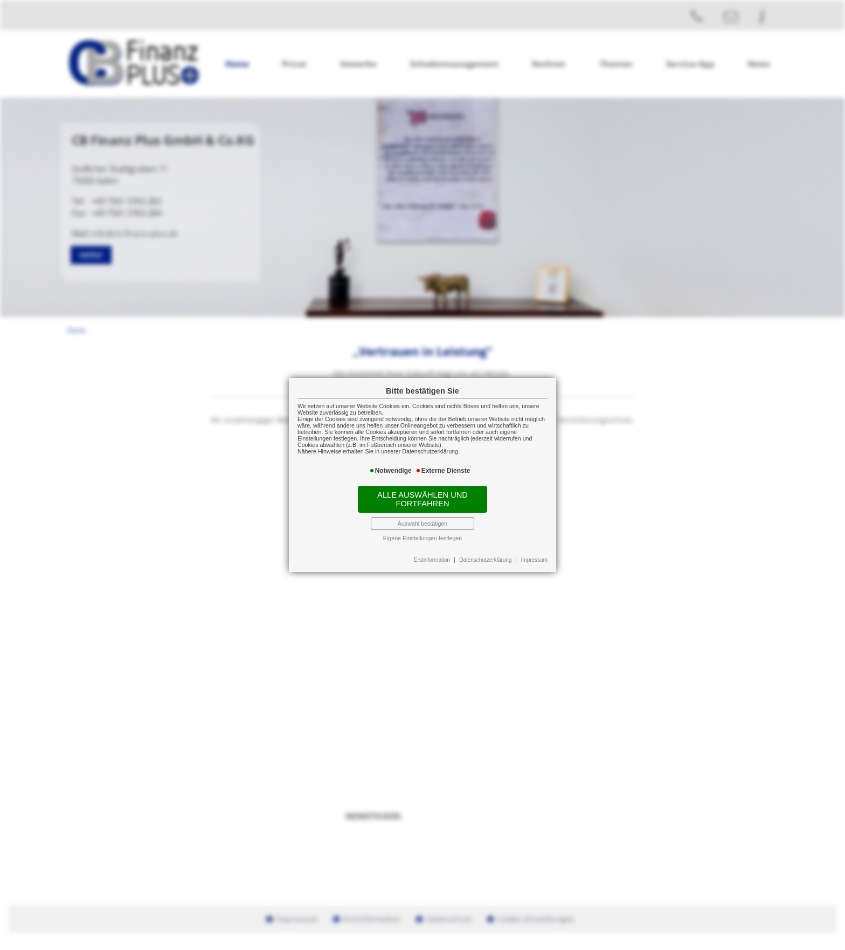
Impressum (534, 560)
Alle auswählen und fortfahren (422, 499)
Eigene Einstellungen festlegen (422, 538)
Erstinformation (432, 560)
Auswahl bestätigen (422, 523)
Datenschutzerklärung (485, 560)
